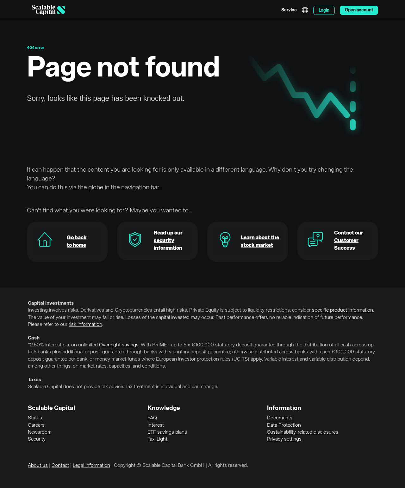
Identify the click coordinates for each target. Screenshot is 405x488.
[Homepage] (48, 10)
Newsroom (40, 432)
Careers (36, 425)
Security (37, 439)
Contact (60, 465)
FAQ (152, 418)
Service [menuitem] (289, 10)
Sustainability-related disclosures (302, 432)
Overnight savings (119, 345)
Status (35, 418)
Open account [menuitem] (359, 10)
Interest (155, 425)
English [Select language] (305, 10)
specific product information (342, 310)
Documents (279, 418)
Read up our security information (168, 240)
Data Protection (284, 425)
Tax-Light (157, 439)
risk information (85, 324)
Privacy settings (284, 439)
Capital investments (51, 303)
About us (38, 465)
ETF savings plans (167, 432)
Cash (34, 338)
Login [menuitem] (324, 10)
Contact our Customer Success (348, 240)
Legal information (91, 465)
